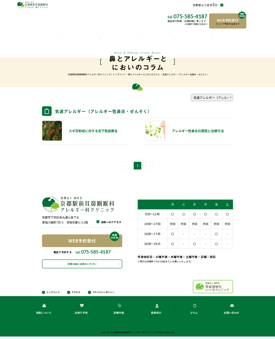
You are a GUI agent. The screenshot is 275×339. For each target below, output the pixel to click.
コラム (194, 40)
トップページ (52, 294)
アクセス (74, 294)
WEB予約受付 (93, 239)
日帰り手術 (81, 40)
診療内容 (119, 40)
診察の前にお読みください (82, 265)
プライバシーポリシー (102, 294)
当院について (44, 40)
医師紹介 (156, 40)
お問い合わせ (231, 40)
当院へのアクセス (240, 5)
